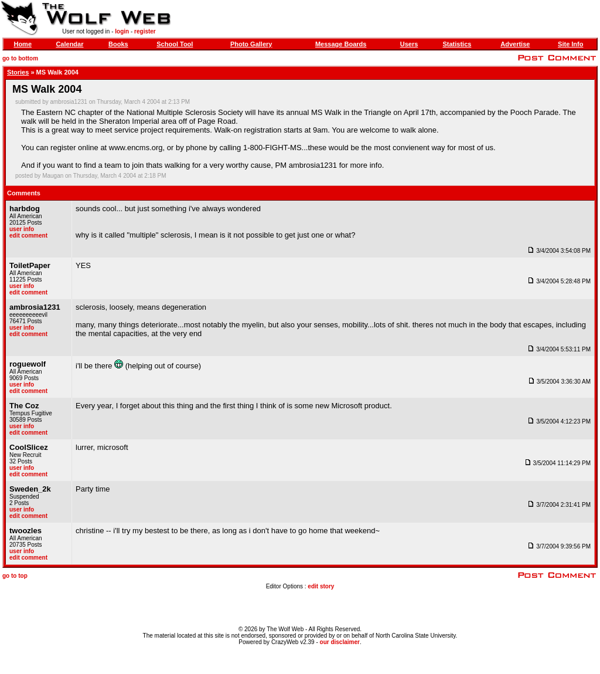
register (145, 31)
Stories (18, 72)
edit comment (28, 235)
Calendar (69, 44)
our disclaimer (340, 642)
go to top (15, 576)
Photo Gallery (251, 44)
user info (21, 229)
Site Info (570, 44)
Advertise (515, 44)
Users (409, 44)
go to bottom (20, 58)
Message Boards (340, 44)
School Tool (174, 44)
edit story (321, 586)
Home (22, 44)
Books (118, 44)
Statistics (456, 44)
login (122, 31)
